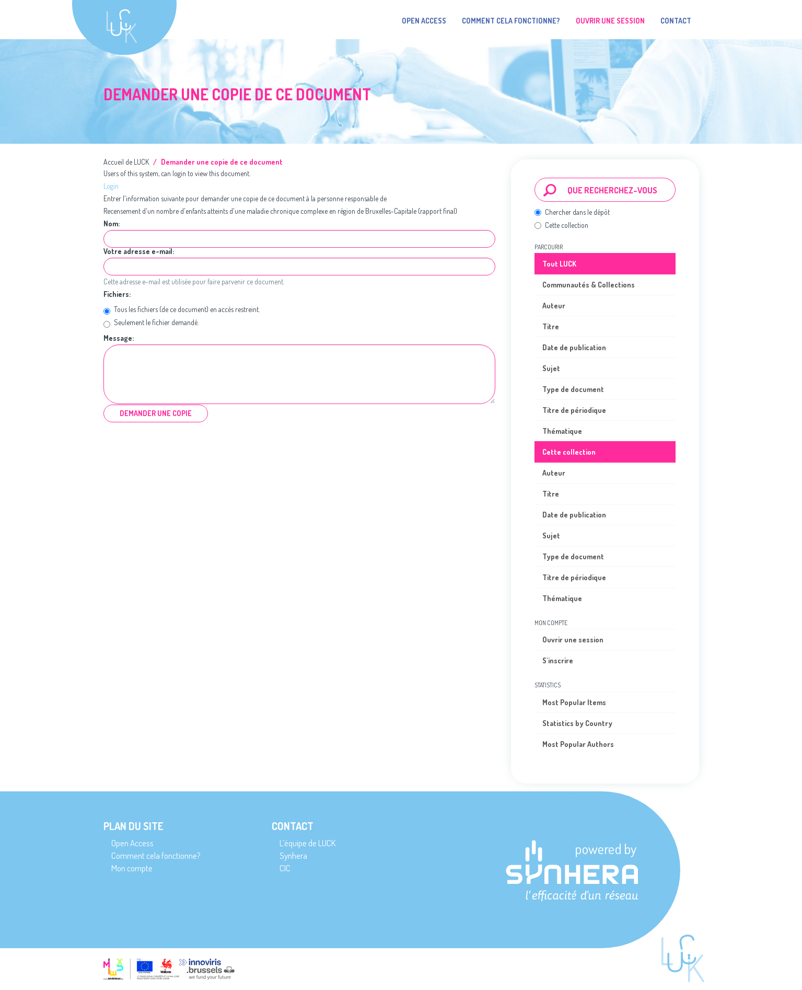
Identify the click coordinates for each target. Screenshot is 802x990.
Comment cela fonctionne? (511, 20)
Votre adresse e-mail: (139, 251)
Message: (119, 338)
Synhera (293, 855)
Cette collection (561, 225)
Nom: (112, 223)
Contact (675, 20)
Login (111, 185)
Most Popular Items (574, 702)
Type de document (573, 389)
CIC (285, 867)
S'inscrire (557, 660)
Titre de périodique (574, 410)
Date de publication (574, 347)
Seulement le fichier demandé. (151, 323)
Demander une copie (156, 413)
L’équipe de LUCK (307, 842)
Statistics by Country (577, 723)
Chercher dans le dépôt (572, 212)
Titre (550, 326)
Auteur (553, 305)
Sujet (551, 368)
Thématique (562, 431)
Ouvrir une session (572, 639)
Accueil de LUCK (126, 161)
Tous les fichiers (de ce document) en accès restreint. (181, 310)
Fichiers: (117, 294)
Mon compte (132, 867)
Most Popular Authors (578, 744)
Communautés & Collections (588, 284)
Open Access (424, 20)
